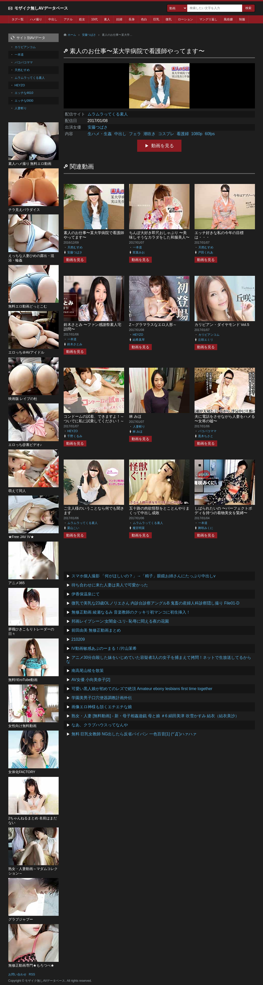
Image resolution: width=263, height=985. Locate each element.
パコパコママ (207, 431)
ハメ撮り (36, 19)
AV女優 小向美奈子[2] (90, 679)
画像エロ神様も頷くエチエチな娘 (101, 707)
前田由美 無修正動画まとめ (96, 630)
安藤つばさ (89, 34)
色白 (144, 19)
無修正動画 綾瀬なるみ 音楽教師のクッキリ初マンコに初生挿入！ (131, 612)
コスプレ (166, 134)
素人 (107, 19)
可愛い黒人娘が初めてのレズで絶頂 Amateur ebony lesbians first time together (141, 689)
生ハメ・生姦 (100, 134)
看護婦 (183, 134)
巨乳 (156, 19)
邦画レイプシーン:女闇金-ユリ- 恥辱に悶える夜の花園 (120, 621)
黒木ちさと (205, 436)
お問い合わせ (17, 974)
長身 (132, 19)
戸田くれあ (205, 252)
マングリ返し (208, 19)
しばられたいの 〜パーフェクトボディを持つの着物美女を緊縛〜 (223, 510)
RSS (32, 974)
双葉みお (139, 252)
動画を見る (162, 145)
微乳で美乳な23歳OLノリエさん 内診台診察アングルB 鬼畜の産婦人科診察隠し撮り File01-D (155, 603)
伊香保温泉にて (85, 594)
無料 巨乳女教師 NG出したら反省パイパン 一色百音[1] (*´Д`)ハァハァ (134, 734)
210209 (78, 639)
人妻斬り (139, 426)
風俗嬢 (228, 19)
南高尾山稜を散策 (87, 670)
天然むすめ (75, 247)
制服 (242, 19)
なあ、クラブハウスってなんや (99, 725)
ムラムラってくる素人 (108, 114)
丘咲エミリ (205, 340)
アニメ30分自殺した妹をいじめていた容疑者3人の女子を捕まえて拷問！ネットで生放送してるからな (158, 659)
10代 (94, 19)
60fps (210, 134)
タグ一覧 (18, 19)
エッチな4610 (24, 93)
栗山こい (73, 528)
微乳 (169, 19)
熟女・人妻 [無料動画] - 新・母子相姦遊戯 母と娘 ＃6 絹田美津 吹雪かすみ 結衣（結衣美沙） (155, 716)
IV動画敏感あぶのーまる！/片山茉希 (104, 648)
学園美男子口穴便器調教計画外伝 (101, 698)
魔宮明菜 (139, 528)
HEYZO (138, 334)
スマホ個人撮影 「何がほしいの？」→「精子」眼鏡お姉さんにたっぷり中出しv (143, 576)
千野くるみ (74, 436)
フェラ (135, 134)
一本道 (137, 247)
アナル (68, 19)
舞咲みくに (205, 528)
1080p (197, 134)
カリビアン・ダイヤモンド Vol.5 (222, 324)
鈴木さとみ (74, 344)
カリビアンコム (208, 334)
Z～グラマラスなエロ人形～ (153, 324)
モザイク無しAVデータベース (41, 8)
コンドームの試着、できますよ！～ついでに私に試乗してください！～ (94, 418)
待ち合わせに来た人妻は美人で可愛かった (109, 585)
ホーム (72, 34)
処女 (82, 19)
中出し (52, 19)
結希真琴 (139, 340)
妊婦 (119, 19)
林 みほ (135, 416)
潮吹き (149, 134)
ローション (185, 19)
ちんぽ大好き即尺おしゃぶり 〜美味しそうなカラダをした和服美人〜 (159, 235)
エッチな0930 (24, 100)
